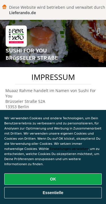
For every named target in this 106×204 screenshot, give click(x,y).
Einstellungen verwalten (69, 148)
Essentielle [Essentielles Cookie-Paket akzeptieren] (53, 192)
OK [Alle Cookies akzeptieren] (53, 179)
